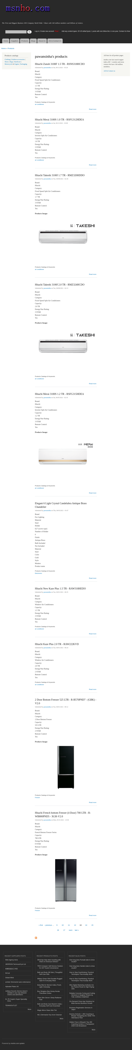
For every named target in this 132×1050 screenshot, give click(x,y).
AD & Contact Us (55, 41)
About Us (42, 41)
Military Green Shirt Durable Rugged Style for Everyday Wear (49, 979)
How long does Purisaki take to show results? (82, 961)
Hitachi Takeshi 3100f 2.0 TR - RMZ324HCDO (59, 284)
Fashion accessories (18, 59)
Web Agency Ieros (11, 960)
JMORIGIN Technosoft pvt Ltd (15, 964)
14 (86, 925)
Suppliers (14, 41)
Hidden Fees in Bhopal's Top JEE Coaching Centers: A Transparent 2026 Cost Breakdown (81, 1024)
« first (41, 925)
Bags (11, 62)
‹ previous (48, 925)
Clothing (7, 59)
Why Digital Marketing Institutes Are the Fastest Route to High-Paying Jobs (81, 987)
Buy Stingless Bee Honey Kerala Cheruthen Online (48, 992)
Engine (16, 64)
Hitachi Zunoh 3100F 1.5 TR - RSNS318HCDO (60, 64)
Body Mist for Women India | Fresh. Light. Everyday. (49, 986)
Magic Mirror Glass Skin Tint (47, 1010)
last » (77, 930)
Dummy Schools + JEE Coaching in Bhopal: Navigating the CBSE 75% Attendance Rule (82, 1016)
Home (5, 41)
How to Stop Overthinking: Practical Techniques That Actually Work (81, 973)
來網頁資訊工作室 (11, 969)
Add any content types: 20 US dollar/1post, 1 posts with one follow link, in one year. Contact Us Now (96, 31)
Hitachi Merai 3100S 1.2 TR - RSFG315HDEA (59, 394)
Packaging (23, 64)
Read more (92, 109)
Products (24, 41)
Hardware (17, 62)
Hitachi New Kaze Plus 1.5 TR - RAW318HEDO (60, 588)
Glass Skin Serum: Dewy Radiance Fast (49, 998)
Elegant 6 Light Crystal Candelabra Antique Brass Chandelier (61, 505)
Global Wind (9, 978)
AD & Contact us (109, 71)
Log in (37, 31)
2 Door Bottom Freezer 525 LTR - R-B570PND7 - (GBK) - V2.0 (65, 701)
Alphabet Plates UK (12, 986)
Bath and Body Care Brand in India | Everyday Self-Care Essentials (49, 1005)
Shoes (7, 62)
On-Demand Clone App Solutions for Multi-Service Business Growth (81, 1002)
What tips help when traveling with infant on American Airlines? (49, 961)
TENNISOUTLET (11, 1005)
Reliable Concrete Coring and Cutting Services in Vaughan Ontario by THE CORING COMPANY (82, 995)
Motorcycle (8, 64)
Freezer (37, 797)
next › (71, 930)
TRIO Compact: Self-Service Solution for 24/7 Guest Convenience (50, 967)
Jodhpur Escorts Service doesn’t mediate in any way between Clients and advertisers (16, 993)
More (29, 1009)
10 (63, 925)
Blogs (33, 41)
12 (75, 925)
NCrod (7, 973)
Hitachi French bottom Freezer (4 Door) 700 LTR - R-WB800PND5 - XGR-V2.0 (63, 814)
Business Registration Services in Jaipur (80, 1008)
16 (58, 930)
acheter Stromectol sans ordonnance (18, 982)
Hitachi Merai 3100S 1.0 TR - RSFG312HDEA (59, 119)
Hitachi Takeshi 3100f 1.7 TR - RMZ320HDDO (60, 175)
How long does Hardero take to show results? (82, 967)
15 (92, 925)
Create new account (47, 31)
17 (64, 930)
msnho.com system (17, 1043)
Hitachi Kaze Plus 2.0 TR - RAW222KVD (57, 644)
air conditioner (39, 104)
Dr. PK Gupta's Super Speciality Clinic (16, 1000)
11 (69, 925)
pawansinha (47, 67)
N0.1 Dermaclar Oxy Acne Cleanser (49, 1015)
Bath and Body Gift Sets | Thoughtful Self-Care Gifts (49, 973)
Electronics (38, 573)
